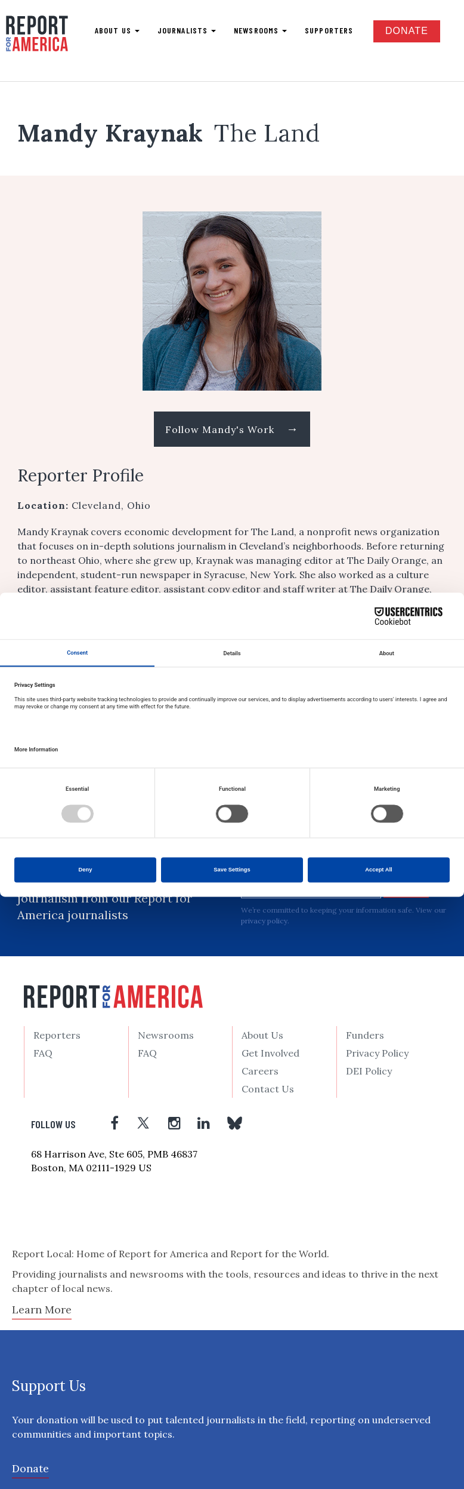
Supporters (329, 30)
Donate (406, 31)
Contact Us (268, 1089)
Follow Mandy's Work (232, 428)
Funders (365, 1035)
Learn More (42, 1309)
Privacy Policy (377, 1053)
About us (117, 30)
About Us (262, 1035)
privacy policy (264, 920)
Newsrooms (260, 30)
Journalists (186, 30)
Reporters (57, 1035)
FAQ (42, 1053)
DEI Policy (369, 1071)
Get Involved (270, 1053)
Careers (260, 1071)
